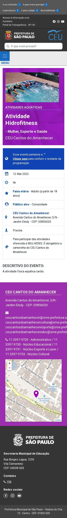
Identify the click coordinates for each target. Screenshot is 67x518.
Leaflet (58, 420)
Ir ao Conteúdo (12, 4)
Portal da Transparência (14, 25)
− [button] (10, 368)
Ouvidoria (7, 21)
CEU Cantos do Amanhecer (29, 138)
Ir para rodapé (30, 10)
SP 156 (31, 25)
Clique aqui (20, 158)
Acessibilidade (50, 10)
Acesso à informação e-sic (16, 18)
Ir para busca (11, 10)
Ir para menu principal (35, 4)
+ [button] (10, 363)
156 (9, 481)
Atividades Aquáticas (23, 107)
